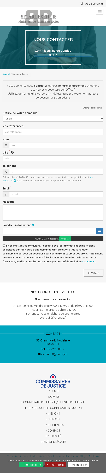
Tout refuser (55, 464)
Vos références (13, 126)
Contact (54, 430)
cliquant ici (88, 261)
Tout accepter (30, 464)
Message (9, 201)
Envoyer (93, 272)
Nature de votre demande (20, 113)
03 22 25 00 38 (94, 3)
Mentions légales (54, 441)
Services (54, 419)
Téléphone (9, 165)
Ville (5, 152)
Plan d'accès (54, 436)
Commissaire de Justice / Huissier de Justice (54, 402)
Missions (54, 413)
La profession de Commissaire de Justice (54, 408)
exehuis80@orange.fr (53, 354)
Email (6, 188)
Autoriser (65, 238)
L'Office (54, 396)
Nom (6, 139)
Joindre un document (17, 225)
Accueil (6, 74)
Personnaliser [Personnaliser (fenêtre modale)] (78, 464)
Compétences (54, 425)
